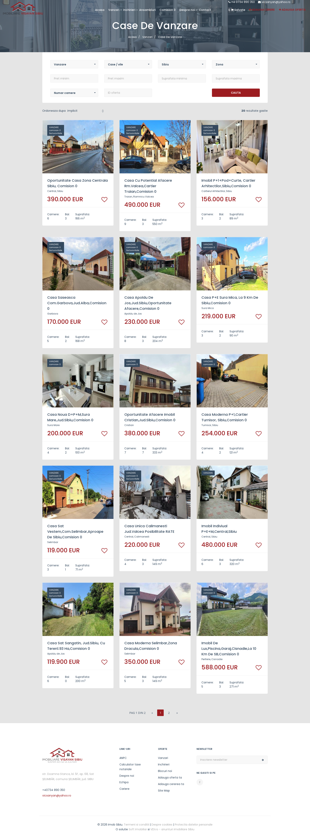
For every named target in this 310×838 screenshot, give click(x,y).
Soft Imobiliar (138, 829)
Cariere (124, 789)
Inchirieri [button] (129, 10)
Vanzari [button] (113, 10)
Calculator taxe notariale (130, 766)
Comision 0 (168, 10)
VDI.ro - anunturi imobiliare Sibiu (172, 829)
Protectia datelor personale (194, 825)
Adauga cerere (262, 10)
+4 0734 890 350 (241, 2)
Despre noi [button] (187, 10)
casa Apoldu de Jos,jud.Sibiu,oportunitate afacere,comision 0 (147, 303)
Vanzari (163, 758)
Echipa (124, 782)
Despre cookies (161, 825)
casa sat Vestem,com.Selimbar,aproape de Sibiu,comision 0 (75, 531)
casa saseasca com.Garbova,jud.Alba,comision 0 (76, 303)
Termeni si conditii (136, 825)
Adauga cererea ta (171, 784)
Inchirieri (163, 764)
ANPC (123, 758)
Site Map (164, 791)
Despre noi (126, 776)
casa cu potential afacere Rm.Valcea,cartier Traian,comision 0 (148, 186)
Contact (205, 10)
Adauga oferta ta (170, 777)
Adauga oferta (292, 10)
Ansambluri (147, 10)
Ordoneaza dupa (54, 110)
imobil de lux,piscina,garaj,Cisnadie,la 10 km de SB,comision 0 (228, 649)
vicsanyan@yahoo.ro (274, 2)
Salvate (236, 10)
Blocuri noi (165, 771)
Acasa (99, 10)
